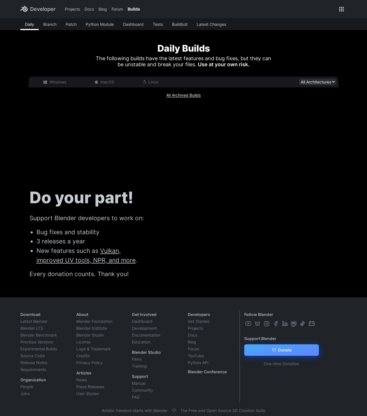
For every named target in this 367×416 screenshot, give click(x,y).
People (26, 386)
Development (144, 328)
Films (136, 359)
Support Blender (260, 338)
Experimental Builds (38, 348)
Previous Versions (36, 341)
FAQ (136, 396)
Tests (158, 24)
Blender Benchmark (38, 335)
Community (142, 390)
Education (141, 341)
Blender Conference (207, 371)
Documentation (146, 335)
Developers (199, 314)
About (82, 314)
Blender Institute (91, 328)
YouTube (196, 355)
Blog (103, 9)
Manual (138, 383)
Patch (71, 24)
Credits (83, 355)
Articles (83, 372)
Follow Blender (258, 314)
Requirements (33, 369)
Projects (72, 9)
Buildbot (180, 24)
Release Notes (33, 362)
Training (139, 366)
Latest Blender (34, 321)
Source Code (32, 355)
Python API (198, 362)
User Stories (87, 393)
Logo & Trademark (93, 348)
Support (140, 376)
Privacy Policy (89, 362)
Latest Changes (211, 24)
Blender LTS (31, 328)
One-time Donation (281, 363)
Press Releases (90, 386)
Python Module (100, 24)
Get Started (199, 321)
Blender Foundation (94, 321)
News (81, 379)
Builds (134, 9)
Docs (89, 9)
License (83, 341)
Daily (29, 24)
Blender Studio (90, 335)
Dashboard (133, 24)
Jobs (25, 393)
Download (30, 314)
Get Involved (144, 314)
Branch (49, 24)
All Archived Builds (183, 95)
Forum (117, 9)
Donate (281, 350)
